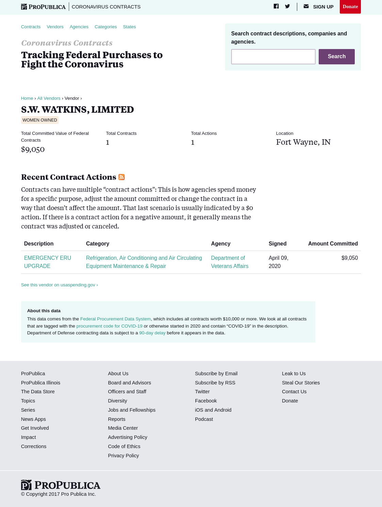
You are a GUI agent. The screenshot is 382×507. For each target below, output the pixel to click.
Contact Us (294, 391)
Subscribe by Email (216, 373)
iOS (199, 410)
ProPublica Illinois (40, 382)
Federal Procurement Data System (115, 318)
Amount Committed (330, 244)
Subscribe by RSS (215, 382)
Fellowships (143, 410)
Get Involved (35, 428)
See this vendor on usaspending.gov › (59, 284)
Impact (28, 437)
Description (41, 244)
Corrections (34, 446)
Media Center (123, 428)
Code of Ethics (124, 446)
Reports (116, 419)
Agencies (79, 26)
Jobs (113, 410)
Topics (28, 400)
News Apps (33, 419)
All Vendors (48, 98)
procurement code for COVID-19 (109, 326)
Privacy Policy (123, 455)
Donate (350, 6)
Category (100, 244)
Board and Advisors (129, 382)
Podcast (204, 419)
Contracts (31, 26)
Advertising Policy (127, 437)
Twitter (202, 391)
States (129, 26)
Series (28, 410)
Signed (280, 244)
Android (222, 410)
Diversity (117, 400)
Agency (223, 244)
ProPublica (33, 373)
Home (27, 98)
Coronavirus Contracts (106, 7)
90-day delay (152, 332)
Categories (106, 26)
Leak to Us (294, 373)
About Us (118, 373)
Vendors (55, 26)
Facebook (206, 400)
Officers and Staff (127, 391)
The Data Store (38, 391)
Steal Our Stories (301, 382)
